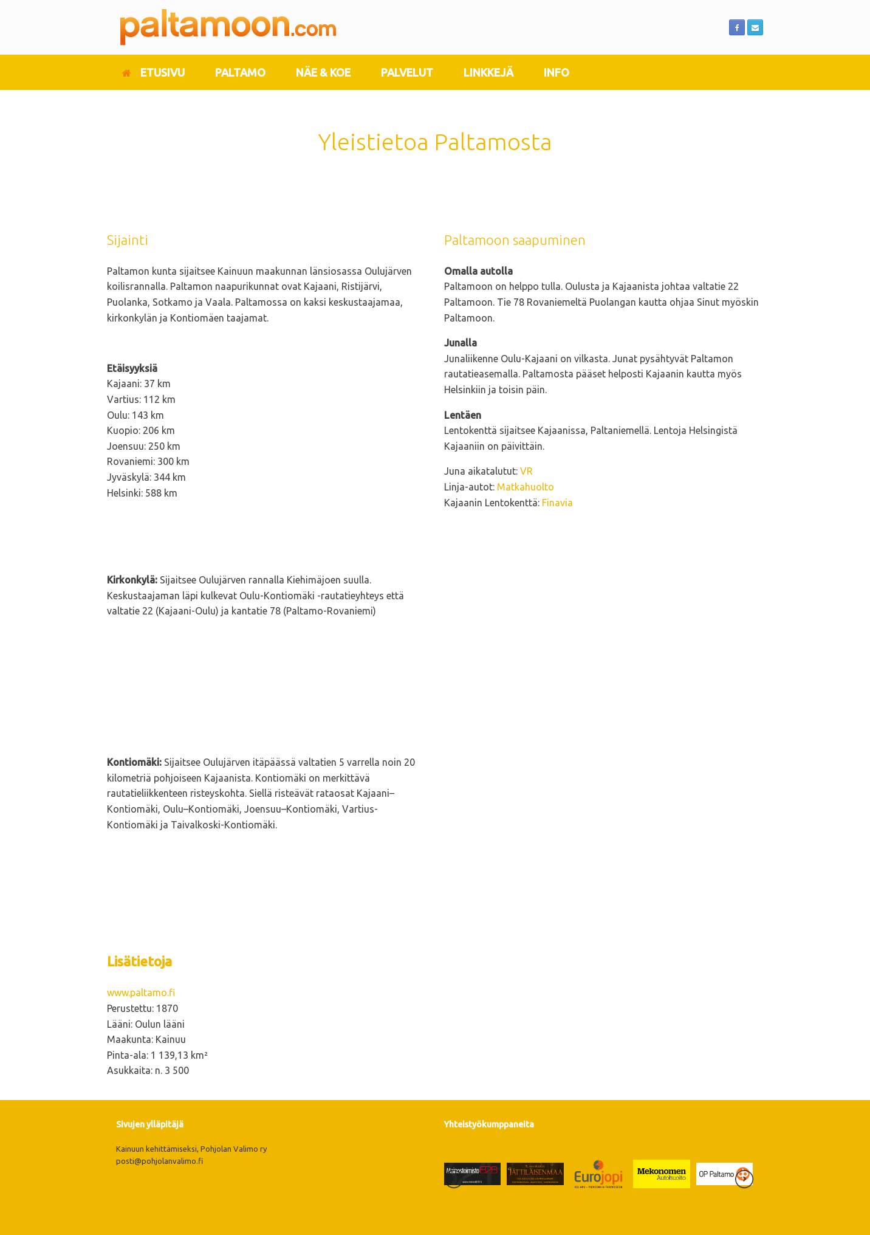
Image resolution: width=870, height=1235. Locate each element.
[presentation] (454, 1181)
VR (526, 471)
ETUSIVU (153, 72)
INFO (556, 72)
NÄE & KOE (323, 72)
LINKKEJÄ (488, 72)
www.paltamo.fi (141, 992)
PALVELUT (407, 72)
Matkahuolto (525, 486)
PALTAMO (240, 72)
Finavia (557, 502)
